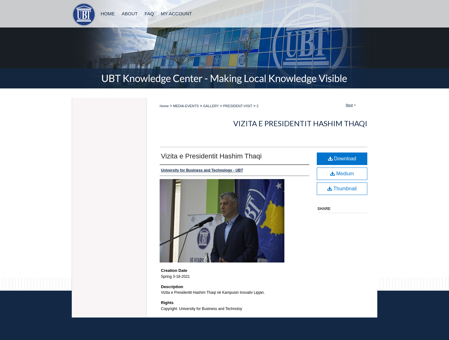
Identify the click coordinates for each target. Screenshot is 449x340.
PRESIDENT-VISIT (238, 106)
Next (349, 105)
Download (342, 158)
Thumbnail (342, 188)
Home (164, 106)
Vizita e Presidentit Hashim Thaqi (300, 123)
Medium (342, 173)
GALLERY (211, 106)
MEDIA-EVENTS (186, 106)
